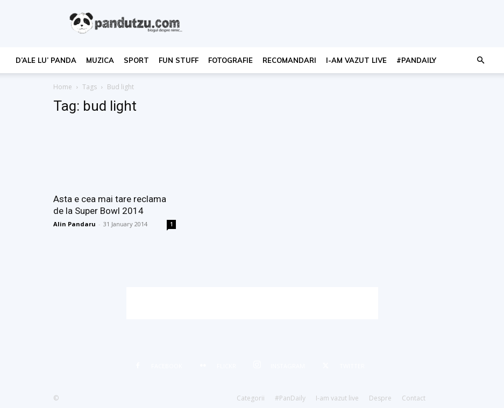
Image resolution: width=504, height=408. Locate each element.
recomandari (289, 60)
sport (136, 60)
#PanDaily (416, 60)
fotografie (230, 60)
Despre (380, 398)
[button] (480, 60)
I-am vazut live (356, 60)
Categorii (251, 398)
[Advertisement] (252, 303)
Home (62, 86)
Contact (413, 398)
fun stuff (178, 60)
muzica (100, 60)
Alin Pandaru (74, 224)
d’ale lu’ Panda (46, 60)
